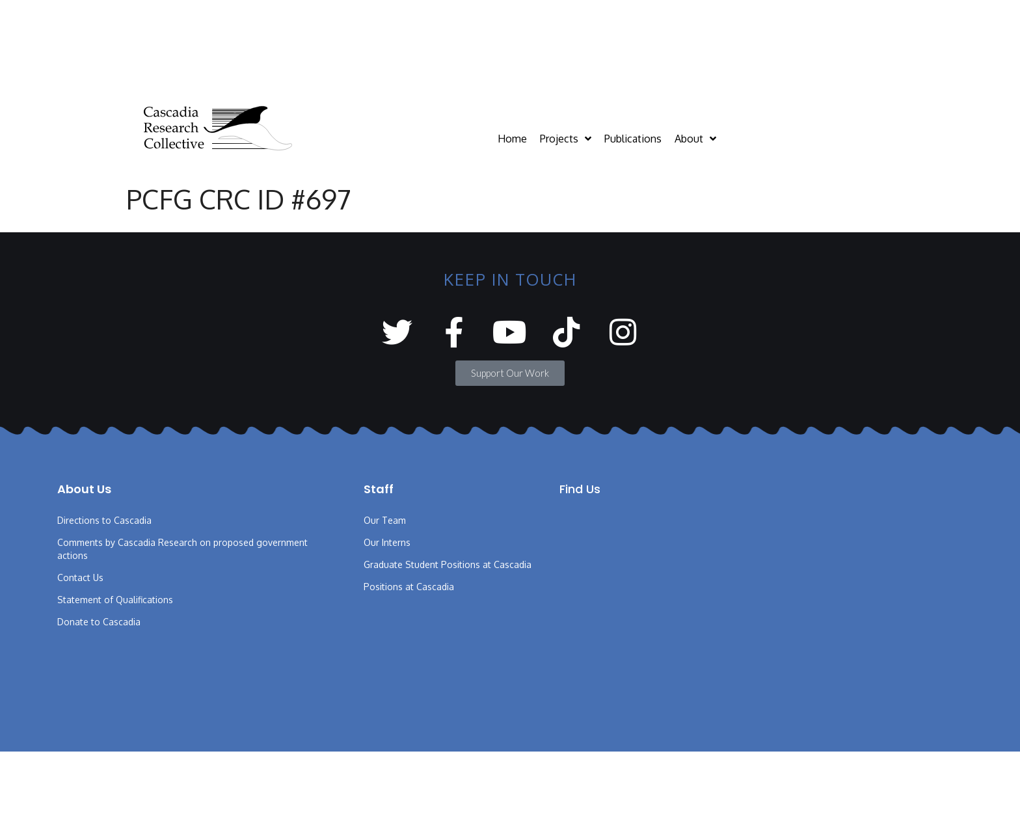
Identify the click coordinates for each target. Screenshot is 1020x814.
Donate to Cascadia (99, 621)
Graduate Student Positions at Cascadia (447, 564)
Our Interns (387, 542)
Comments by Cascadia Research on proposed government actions (182, 549)
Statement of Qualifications (115, 599)
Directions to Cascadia (104, 520)
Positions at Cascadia (409, 586)
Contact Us (80, 577)
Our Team (385, 520)
